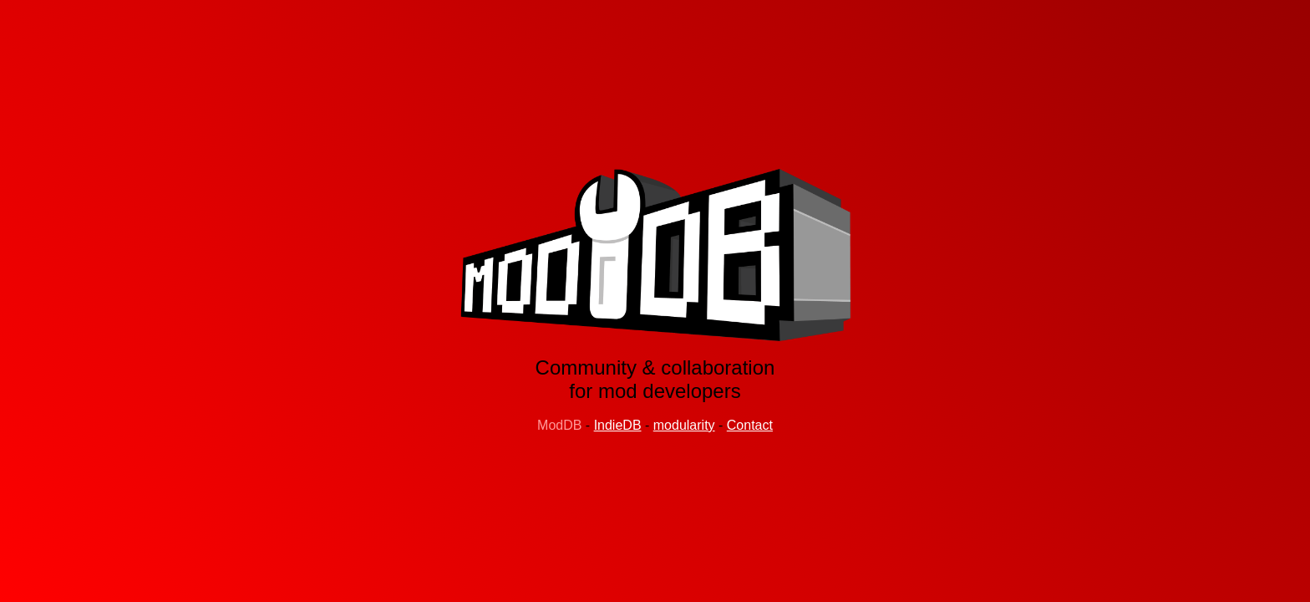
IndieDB (618, 425)
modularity (684, 425)
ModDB (559, 425)
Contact (750, 425)
